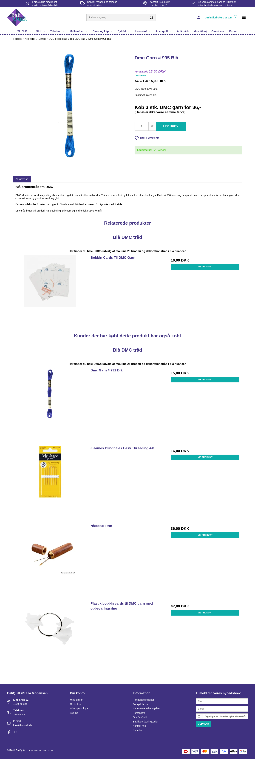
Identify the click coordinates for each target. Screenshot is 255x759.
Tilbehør (57, 31)
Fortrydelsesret (141, 704)
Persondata (139, 712)
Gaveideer (217, 31)
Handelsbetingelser (143, 699)
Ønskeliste (75, 704)
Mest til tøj (200, 31)
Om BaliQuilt (140, 717)
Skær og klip (103, 31)
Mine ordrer (76, 699)
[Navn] (222, 701)
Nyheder (137, 730)
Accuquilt (164, 31)
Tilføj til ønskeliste (147, 138)
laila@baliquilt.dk (22, 725)
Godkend (203, 724)
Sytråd (124, 31)
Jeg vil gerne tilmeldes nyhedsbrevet (225, 716)
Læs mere (140, 75)
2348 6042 (19, 714)
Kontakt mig (139, 725)
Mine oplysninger (79, 708)
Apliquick (183, 31)
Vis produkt (205, 266)
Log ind (74, 712)
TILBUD (24, 31)
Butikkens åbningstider (145, 721)
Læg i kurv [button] (170, 126)
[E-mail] (222, 708)
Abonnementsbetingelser (146, 708)
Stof (41, 31)
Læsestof (143, 31)
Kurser (233, 31)
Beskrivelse (21, 179)
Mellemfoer (79, 31)
